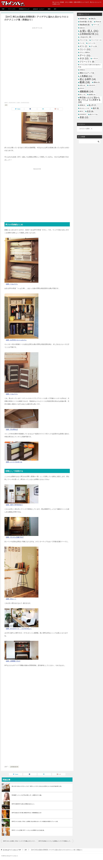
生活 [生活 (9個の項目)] (90, 111)
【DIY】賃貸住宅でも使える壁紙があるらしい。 (23, 804)
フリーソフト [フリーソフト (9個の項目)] (87, 62)
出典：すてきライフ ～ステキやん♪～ (19, 628)
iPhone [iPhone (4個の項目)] (98, 21)
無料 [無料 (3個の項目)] (81, 111)
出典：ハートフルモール (14, 462)
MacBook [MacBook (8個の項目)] (85, 25)
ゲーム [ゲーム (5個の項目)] (94, 46)
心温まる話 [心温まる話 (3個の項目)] (92, 85)
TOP (3, 9)
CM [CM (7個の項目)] (92, 19)
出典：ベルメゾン (12, 284)
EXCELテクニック (24, 9)
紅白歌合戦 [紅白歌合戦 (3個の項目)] (83, 114)
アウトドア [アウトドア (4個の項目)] (83, 40)
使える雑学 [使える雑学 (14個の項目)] (88, 79)
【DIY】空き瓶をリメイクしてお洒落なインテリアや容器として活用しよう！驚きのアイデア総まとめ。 (55, 841)
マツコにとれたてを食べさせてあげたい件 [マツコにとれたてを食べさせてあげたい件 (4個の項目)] (89, 66)
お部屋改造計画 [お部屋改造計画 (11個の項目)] (89, 34)
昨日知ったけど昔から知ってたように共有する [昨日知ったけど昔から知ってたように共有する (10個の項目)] (89, 99)
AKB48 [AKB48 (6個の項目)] (83, 18)
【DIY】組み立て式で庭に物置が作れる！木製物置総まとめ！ (26, 812)
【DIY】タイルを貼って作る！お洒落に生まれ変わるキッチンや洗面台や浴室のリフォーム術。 (35, 821)
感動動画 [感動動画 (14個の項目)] (86, 91)
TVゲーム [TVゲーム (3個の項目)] (96, 24)
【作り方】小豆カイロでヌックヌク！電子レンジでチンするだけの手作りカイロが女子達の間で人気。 (36, 786)
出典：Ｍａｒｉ (11, 599)
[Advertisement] (37, 41)
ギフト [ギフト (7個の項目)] (83, 46)
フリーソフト (12, 9)
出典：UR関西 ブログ (13, 661)
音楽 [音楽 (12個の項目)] (84, 117)
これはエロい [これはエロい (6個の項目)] (85, 37)
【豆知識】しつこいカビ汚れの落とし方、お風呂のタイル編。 (26, 795)
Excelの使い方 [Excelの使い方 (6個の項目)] (86, 22)
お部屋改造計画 (14, 766)
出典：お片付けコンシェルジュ (16, 340)
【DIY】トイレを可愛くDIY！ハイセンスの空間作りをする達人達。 (28, 830)
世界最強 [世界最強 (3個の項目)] (82, 69)
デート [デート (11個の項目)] (85, 55)
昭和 (49, 9)
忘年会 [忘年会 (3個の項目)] (82, 88)
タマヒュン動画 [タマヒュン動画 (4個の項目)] (85, 52)
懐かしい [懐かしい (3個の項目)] (82, 94)
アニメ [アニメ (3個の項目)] (82, 43)
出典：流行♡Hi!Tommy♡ (14, 505)
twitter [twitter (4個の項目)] (82, 28)
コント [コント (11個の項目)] (85, 49)
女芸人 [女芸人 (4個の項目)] (82, 85)
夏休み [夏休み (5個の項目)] (97, 82)
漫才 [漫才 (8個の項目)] (96, 108)
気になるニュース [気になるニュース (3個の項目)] (84, 108)
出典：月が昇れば (12, 429)
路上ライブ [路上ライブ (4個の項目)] (93, 114)
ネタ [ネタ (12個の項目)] (84, 58)
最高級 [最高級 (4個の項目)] (82, 105)
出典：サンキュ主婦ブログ (15, 537)
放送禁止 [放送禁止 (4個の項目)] (92, 94)
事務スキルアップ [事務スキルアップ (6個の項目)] (87, 73)
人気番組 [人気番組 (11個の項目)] (86, 76)
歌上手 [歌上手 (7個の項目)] (92, 105)
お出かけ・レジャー (38, 9)
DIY (55, 9)
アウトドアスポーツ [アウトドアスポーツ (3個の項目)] (96, 40)
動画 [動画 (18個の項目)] (85, 82)
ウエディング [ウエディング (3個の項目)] (91, 43)
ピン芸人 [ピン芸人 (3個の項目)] (95, 58)
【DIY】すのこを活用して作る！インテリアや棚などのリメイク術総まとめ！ (20, 841)
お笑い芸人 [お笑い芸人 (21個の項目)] (89, 31)
